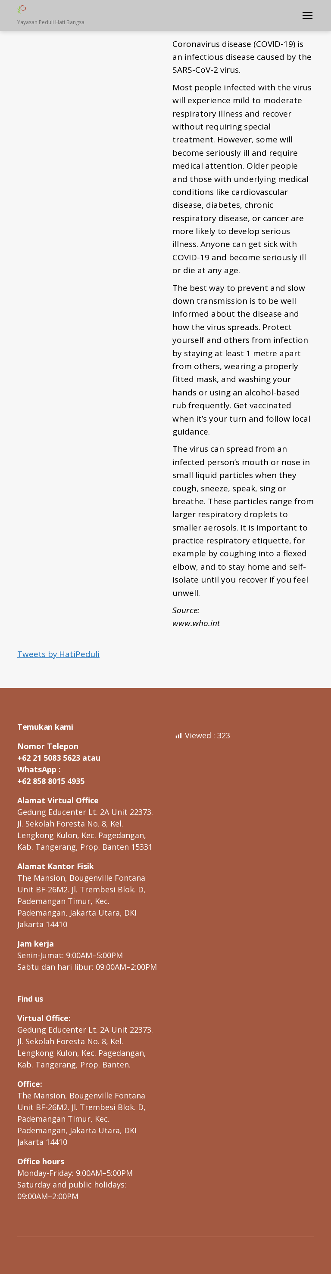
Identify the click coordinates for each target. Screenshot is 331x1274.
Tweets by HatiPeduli (58, 654)
